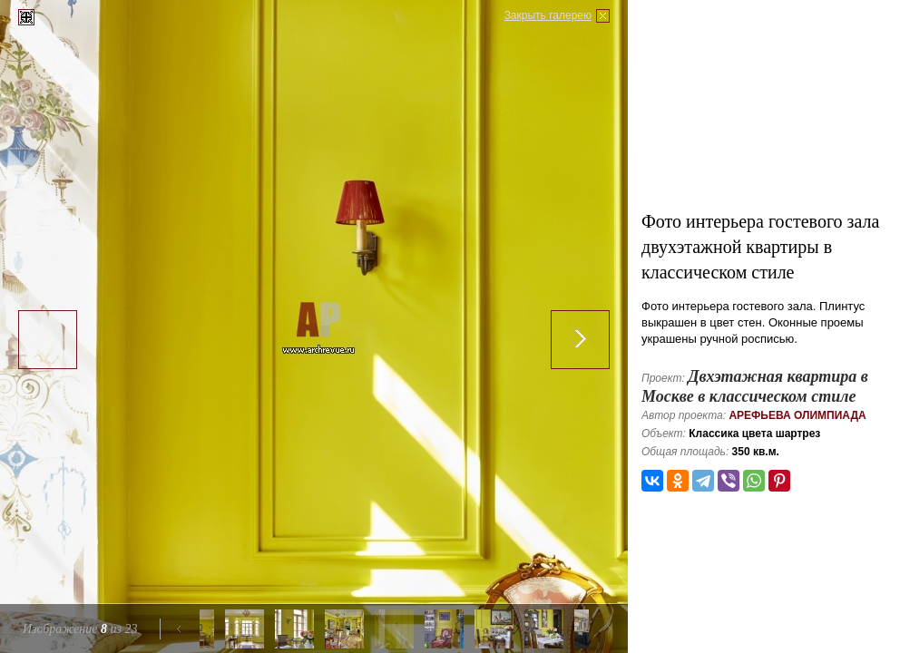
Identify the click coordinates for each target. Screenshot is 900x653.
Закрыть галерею (548, 15)
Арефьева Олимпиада (797, 415)
